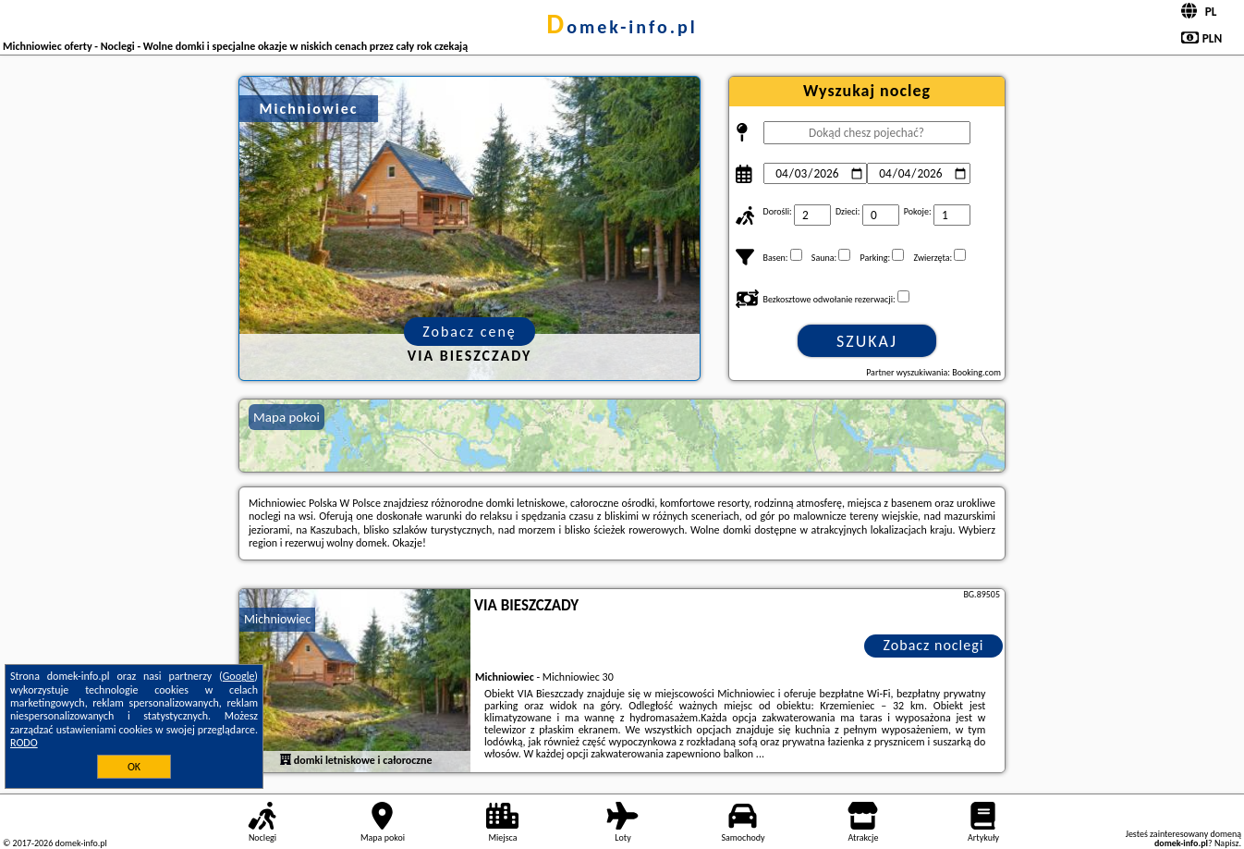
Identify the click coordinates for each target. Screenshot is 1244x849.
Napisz (1226, 843)
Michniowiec (277, 619)
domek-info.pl (621, 27)
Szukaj (866, 341)
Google (239, 676)
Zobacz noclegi (934, 645)
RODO (24, 742)
